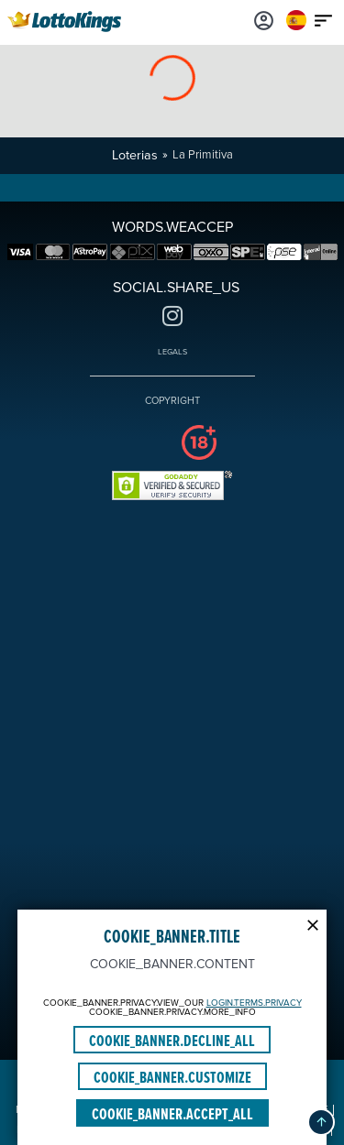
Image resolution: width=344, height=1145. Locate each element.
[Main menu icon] (324, 20)
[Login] (264, 20)
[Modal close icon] (312, 923)
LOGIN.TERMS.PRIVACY (254, 1003)
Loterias (135, 155)
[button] (321, 1122)
